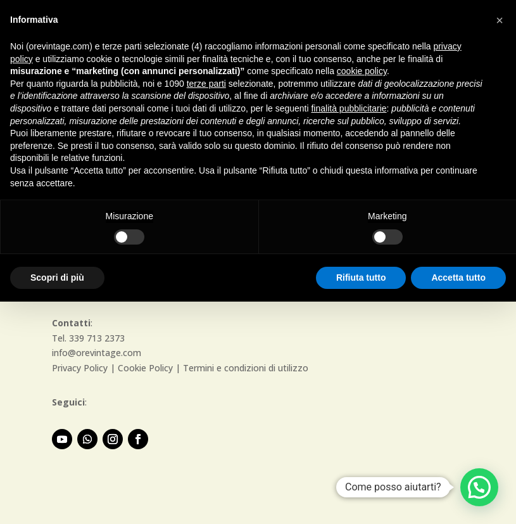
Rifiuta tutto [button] (361, 277)
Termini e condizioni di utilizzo (245, 368)
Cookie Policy (145, 368)
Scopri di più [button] (57, 277)
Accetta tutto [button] (458, 277)
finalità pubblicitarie (348, 108)
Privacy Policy (80, 368)
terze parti (206, 84)
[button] (479, 487)
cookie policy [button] (362, 71)
